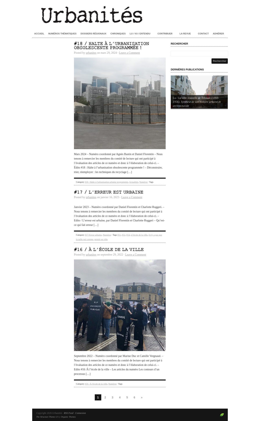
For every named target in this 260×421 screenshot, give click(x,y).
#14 (128, 235)
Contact (203, 33)
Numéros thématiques (62, 33)
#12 (123, 235)
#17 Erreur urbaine (93, 235)
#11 (119, 235)
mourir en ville (101, 239)
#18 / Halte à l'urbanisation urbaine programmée (106, 182)
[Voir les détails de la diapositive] (199, 91)
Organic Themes (68, 417)
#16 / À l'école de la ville (96, 384)
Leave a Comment (129, 52)
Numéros (143, 182)
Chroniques (118, 33)
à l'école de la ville (139, 235)
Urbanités (130, 14)
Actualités (133, 182)
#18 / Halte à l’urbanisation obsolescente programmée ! (111, 46)
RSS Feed (68, 413)
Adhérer (218, 33)
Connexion (80, 413)
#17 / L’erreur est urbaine (108, 192)
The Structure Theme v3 (47, 417)
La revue (185, 33)
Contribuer (165, 33)
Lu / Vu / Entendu (140, 33)
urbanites (91, 52)
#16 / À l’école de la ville (109, 250)
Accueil (39, 33)
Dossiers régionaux (93, 33)
